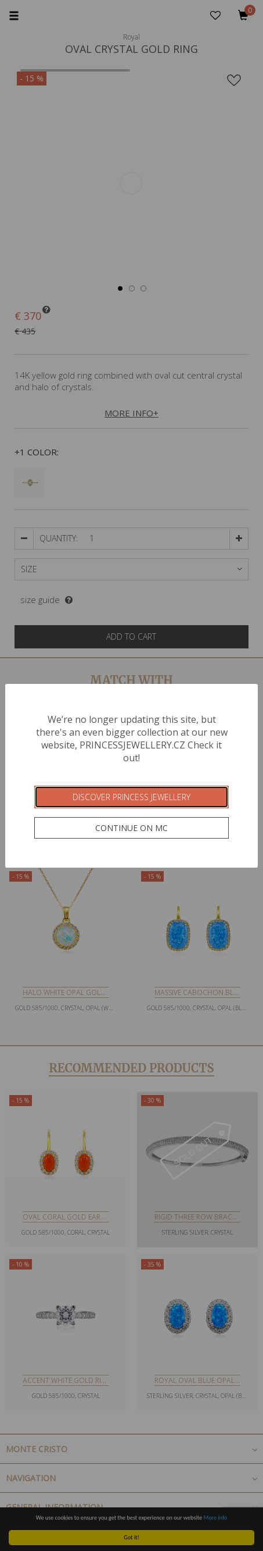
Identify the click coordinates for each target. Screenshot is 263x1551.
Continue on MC (131, 827)
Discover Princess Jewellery (131, 797)
